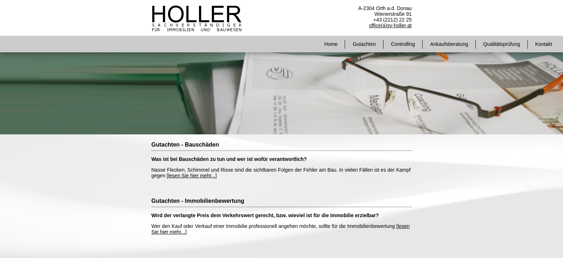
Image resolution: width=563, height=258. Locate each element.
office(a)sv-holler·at (390, 25)
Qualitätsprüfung (501, 44)
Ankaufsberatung (449, 44)
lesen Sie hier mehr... (191, 175)
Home (331, 44)
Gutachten (364, 44)
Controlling (403, 44)
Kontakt (543, 44)
